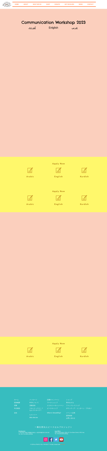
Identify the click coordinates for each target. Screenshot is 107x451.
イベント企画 (70, 413)
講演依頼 (69, 415)
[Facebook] (51, 439)
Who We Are (33, 417)
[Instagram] (46, 439)
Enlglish (53, 27)
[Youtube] (61, 439)
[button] (25, 4)
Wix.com (62, 444)
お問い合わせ (70, 418)
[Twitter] (56, 439)
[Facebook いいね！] (16, 391)
